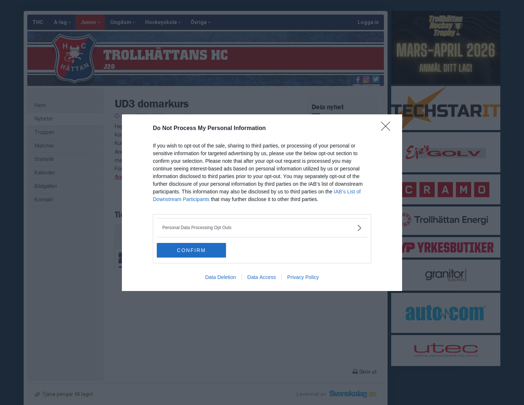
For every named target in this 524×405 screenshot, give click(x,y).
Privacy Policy (303, 277)
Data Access (261, 277)
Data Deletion (220, 277)
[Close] (388, 128)
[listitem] (262, 228)
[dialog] (262, 202)
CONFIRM (191, 250)
